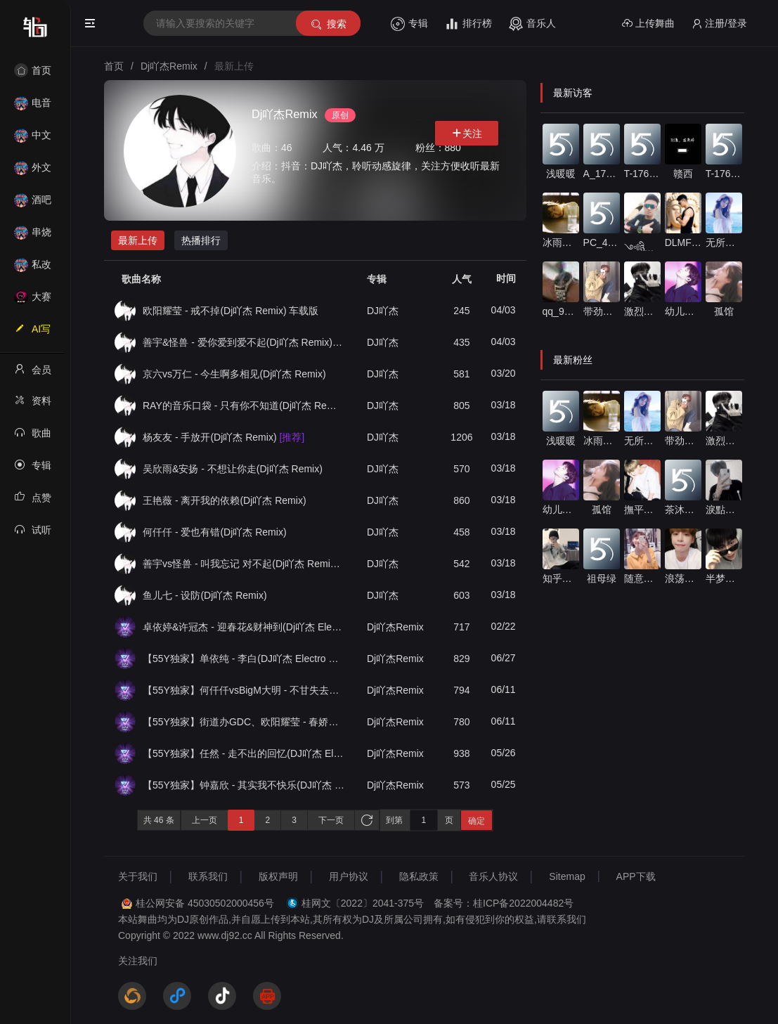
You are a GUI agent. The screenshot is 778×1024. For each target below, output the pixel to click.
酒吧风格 (32, 204)
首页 (32, 70)
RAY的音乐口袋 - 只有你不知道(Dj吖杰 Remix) (243, 405)
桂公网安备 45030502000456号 (205, 903)
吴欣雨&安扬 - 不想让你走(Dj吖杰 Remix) (233, 468)
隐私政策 (419, 876)
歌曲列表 (32, 437)
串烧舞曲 (32, 236)
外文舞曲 (32, 171)
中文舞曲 (32, 139)
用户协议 (348, 876)
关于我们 (137, 876)
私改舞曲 (32, 268)
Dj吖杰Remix (395, 627)
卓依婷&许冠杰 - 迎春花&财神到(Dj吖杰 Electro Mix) (243, 627)
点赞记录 (32, 502)
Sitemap (567, 876)
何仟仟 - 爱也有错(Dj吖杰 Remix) (215, 532)
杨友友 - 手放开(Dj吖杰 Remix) (223, 437)
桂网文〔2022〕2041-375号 (363, 903)
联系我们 (208, 876)
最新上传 (137, 240)
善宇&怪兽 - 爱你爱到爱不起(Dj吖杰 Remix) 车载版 (243, 342)
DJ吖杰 (382, 310)
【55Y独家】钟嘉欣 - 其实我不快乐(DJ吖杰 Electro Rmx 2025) (243, 785)
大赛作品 (32, 301)
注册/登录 (719, 24)
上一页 (204, 820)
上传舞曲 (648, 24)
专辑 (409, 24)
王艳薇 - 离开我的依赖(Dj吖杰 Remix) (224, 500)
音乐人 (532, 24)
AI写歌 (32, 333)
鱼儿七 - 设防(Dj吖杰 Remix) (205, 595)
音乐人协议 (493, 876)
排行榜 (468, 24)
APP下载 (636, 876)
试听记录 (32, 534)
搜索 (327, 24)
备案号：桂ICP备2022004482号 (503, 903)
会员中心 (32, 374)
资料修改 (32, 405)
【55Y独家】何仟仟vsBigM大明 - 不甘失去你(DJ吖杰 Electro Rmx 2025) (243, 690)
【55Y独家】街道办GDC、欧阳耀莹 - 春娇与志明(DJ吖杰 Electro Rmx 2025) (243, 721)
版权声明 (278, 876)
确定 (476, 821)
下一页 (331, 820)
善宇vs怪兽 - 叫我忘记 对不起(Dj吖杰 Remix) (243, 563)
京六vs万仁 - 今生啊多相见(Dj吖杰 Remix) (234, 374)
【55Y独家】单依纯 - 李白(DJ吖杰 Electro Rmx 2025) (243, 658)
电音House (32, 107)
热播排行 (201, 240)
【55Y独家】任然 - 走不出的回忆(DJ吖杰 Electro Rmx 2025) (243, 753)
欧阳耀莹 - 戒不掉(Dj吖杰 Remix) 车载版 (230, 310)
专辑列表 (32, 469)
